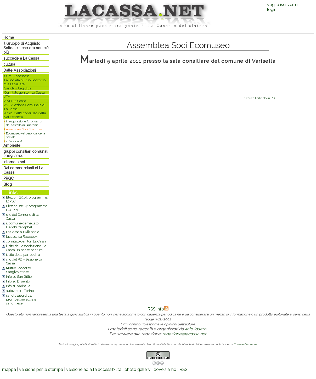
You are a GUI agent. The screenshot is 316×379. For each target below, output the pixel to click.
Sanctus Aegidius (17, 88)
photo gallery (137, 369)
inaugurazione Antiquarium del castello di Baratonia (25, 123)
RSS (183, 369)
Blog (7, 184)
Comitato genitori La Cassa (24, 92)
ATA (7, 97)
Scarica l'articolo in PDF (260, 98)
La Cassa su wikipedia (22, 232)
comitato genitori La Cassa (26, 241)
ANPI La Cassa (15, 101)
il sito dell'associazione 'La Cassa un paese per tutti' (26, 248)
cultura (9, 64)
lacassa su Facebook (21, 237)
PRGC (8, 178)
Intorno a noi (14, 162)
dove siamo (165, 369)
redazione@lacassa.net (184, 333)
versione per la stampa (41, 369)
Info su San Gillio (19, 277)
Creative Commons (245, 344)
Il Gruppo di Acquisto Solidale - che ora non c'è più (26, 47)
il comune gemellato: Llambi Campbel (22, 225)
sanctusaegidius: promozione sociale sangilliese (21, 299)
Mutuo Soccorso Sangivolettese (18, 270)
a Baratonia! (14, 141)
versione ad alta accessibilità (93, 369)
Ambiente (11, 145)
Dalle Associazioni (19, 70)
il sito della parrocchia (23, 255)
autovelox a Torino (20, 291)
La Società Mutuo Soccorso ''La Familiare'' (25, 82)
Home (8, 37)
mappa (9, 369)
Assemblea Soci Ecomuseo (24, 129)
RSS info (158, 309)
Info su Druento (18, 281)
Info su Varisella (18, 286)
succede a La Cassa (21, 58)
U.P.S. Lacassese (17, 76)
